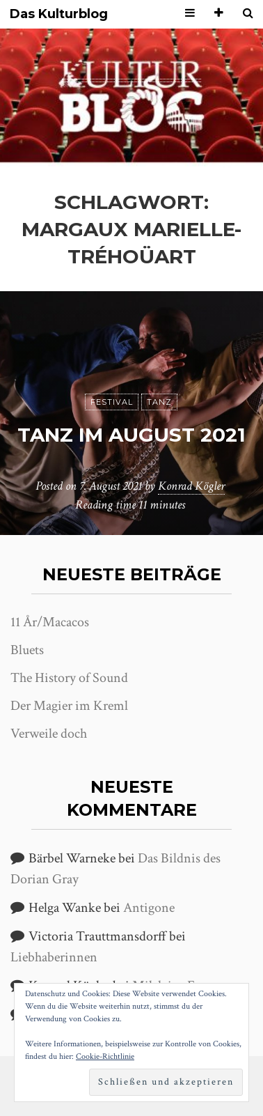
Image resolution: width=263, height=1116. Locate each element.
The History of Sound (69, 678)
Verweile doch (48, 733)
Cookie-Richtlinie (105, 1056)
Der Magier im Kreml (69, 706)
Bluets (27, 650)
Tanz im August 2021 (131, 435)
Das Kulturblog (59, 14)
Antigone (149, 908)
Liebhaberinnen (53, 957)
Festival (111, 402)
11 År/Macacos (49, 622)
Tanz (159, 402)
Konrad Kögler (191, 486)
